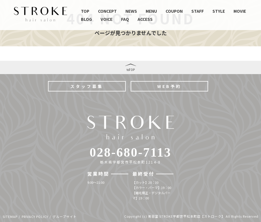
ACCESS (145, 19)
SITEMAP (10, 216)
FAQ (125, 19)
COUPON (174, 11)
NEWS (131, 11)
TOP (85, 11)
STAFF (197, 11)
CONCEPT (107, 11)
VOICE (106, 19)
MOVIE (240, 11)
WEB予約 (169, 86)
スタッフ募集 (86, 86)
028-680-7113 (130, 152)
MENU (151, 11)
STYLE (218, 11)
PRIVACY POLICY (35, 216)
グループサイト (65, 216)
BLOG (86, 19)
